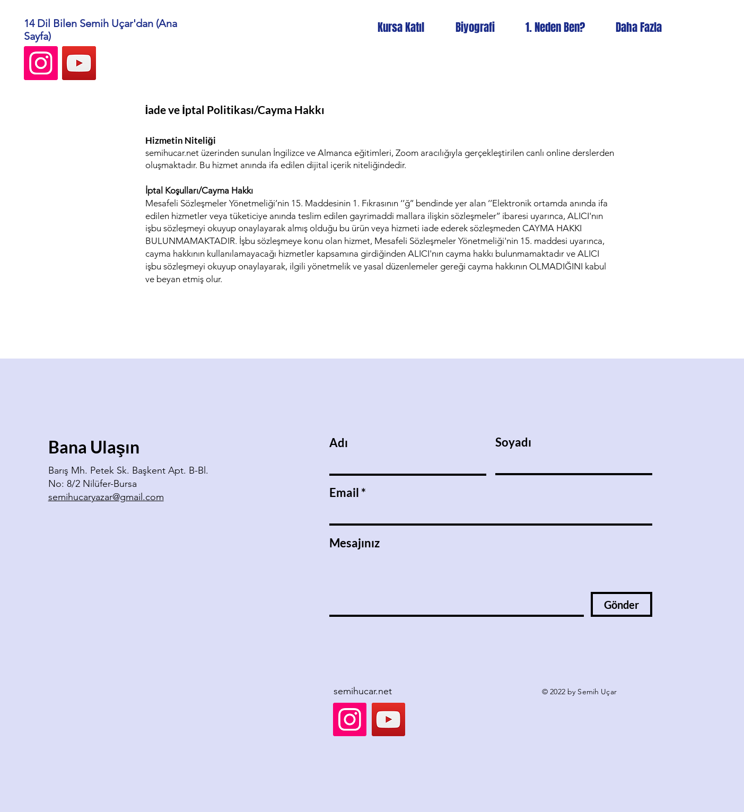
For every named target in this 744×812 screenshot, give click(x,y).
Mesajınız (354, 543)
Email (344, 493)
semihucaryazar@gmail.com (106, 497)
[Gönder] (621, 604)
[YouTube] (79, 63)
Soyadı (513, 442)
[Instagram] (41, 63)
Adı (338, 443)
